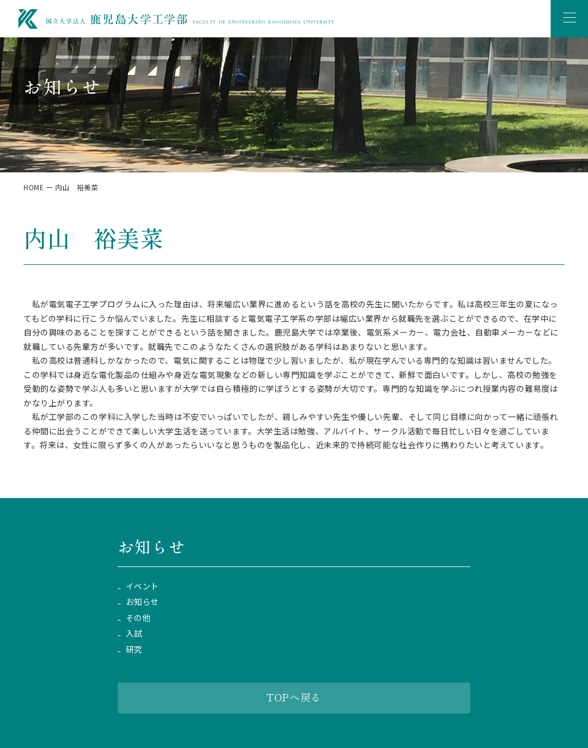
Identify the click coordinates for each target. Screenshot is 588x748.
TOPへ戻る (293, 696)
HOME (34, 187)
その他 (138, 617)
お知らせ (142, 601)
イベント (142, 586)
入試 (134, 633)
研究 (134, 649)
